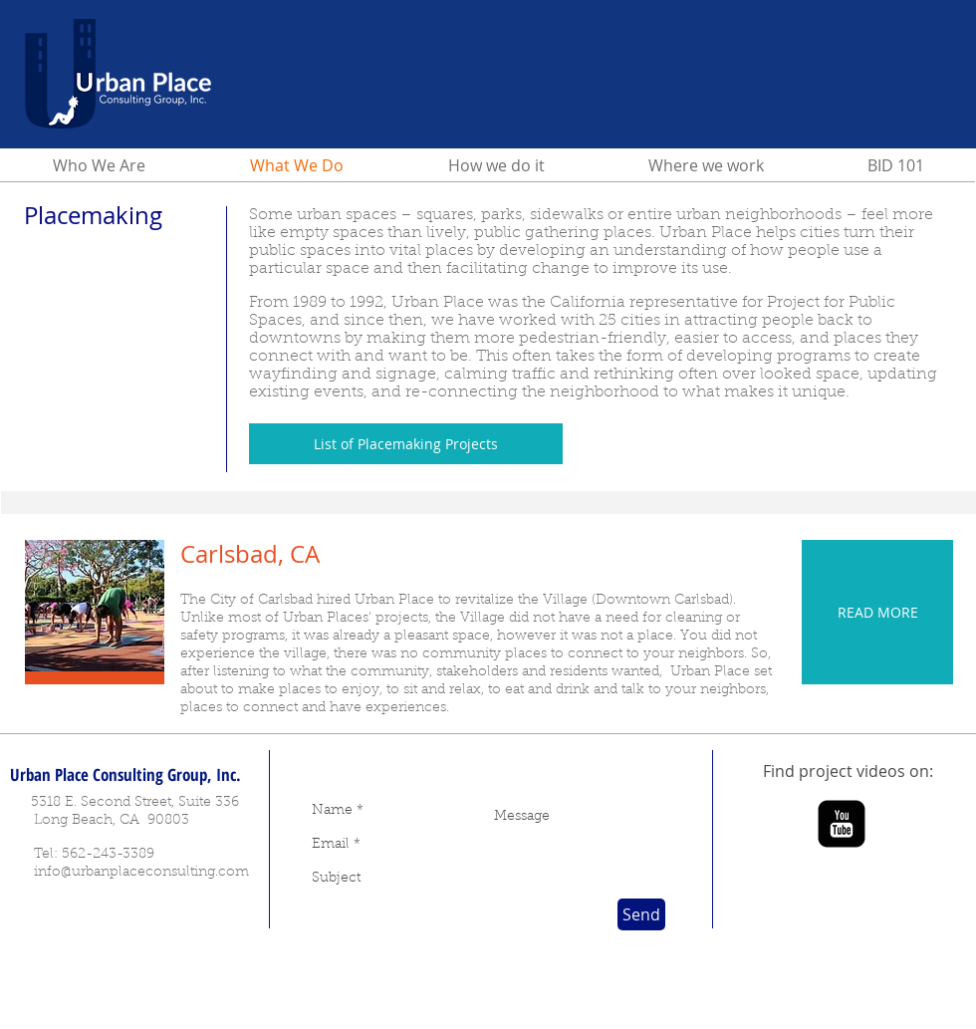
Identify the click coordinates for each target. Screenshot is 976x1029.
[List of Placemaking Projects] (406, 443)
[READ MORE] (877, 612)
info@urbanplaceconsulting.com (141, 873)
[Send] (641, 914)
